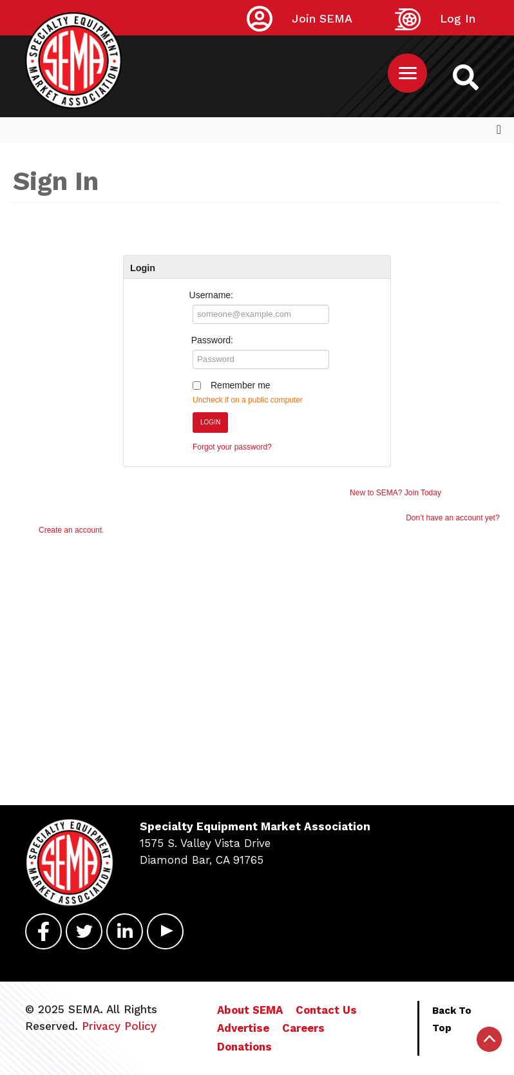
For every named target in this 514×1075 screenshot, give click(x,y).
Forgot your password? (232, 447)
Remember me (241, 385)
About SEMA (250, 1010)
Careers (303, 1028)
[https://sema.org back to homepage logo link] (466, 76)
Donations (244, 1046)
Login (210, 422)
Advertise (243, 1028)
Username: (211, 295)
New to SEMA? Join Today (395, 492)
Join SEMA (322, 18)
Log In (457, 18)
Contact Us (326, 1010)
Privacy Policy (119, 1026)
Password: (212, 340)
